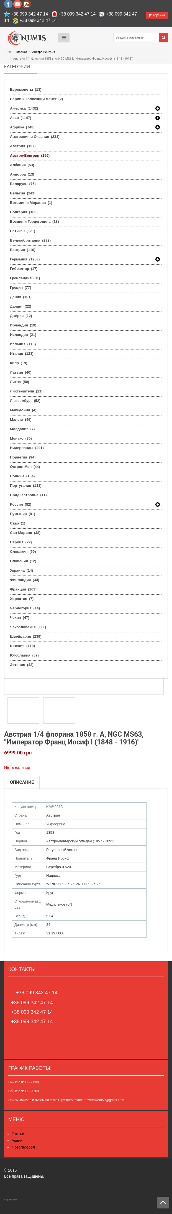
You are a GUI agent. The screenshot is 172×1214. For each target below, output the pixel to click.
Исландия (23, 335)
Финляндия (24, 580)
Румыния (22, 514)
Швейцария (26, 636)
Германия (25, 259)
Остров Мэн (25, 467)
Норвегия (22, 457)
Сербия (21, 542)
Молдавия (22, 429)
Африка (22, 127)
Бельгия (22, 193)
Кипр (18, 363)
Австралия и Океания (35, 137)
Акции (17, 1140)
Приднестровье (28, 495)
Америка (24, 108)
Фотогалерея (23, 1147)
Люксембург (25, 401)
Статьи (18, 1134)
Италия (22, 353)
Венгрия (22, 250)
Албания (22, 165)
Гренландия (25, 278)
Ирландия (23, 325)
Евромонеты (25, 89)
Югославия (24, 655)
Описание (22, 782)
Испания (23, 344)
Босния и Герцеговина (34, 221)
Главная (21, 52)
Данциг (20, 306)
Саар (17, 523)
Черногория (25, 608)
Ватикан (22, 231)
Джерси (21, 316)
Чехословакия (28, 627)
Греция (20, 287)
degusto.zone (10, 1199)
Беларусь (23, 184)
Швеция (22, 646)
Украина (21, 570)
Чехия (19, 617)
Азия (20, 118)
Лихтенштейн (26, 391)
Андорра (22, 174)
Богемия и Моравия (31, 203)
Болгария (24, 212)
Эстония (22, 665)
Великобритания (30, 240)
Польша (22, 476)
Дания (21, 297)
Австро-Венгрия (43, 52)
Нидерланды (27, 448)
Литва (19, 382)
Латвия (20, 372)
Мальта (21, 419)
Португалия (26, 485)
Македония (23, 410)
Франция (23, 589)
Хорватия (22, 599)
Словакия (23, 551)
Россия (20, 504)
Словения (23, 561)
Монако (21, 438)
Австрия (22, 146)
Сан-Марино (25, 533)
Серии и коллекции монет (36, 99)
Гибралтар (23, 269)
